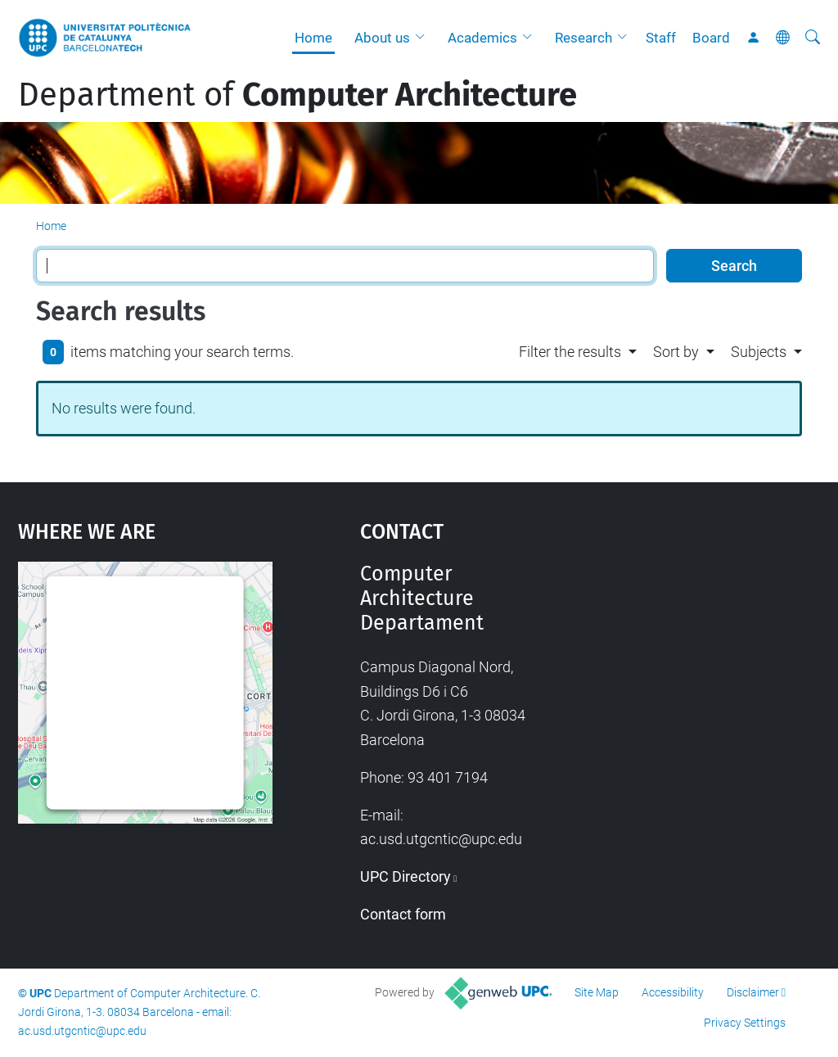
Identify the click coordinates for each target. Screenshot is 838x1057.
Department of (297, 95)
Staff (661, 37)
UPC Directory (405, 876)
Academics (482, 37)
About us (382, 37)
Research (583, 37)
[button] (423, 37)
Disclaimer (753, 992)
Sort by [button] (676, 351)
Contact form (403, 914)
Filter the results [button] (570, 351)
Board (711, 37)
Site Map (596, 992)
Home (313, 37)
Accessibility (673, 992)
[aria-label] (812, 37)
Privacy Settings (745, 1022)
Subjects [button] (758, 351)
